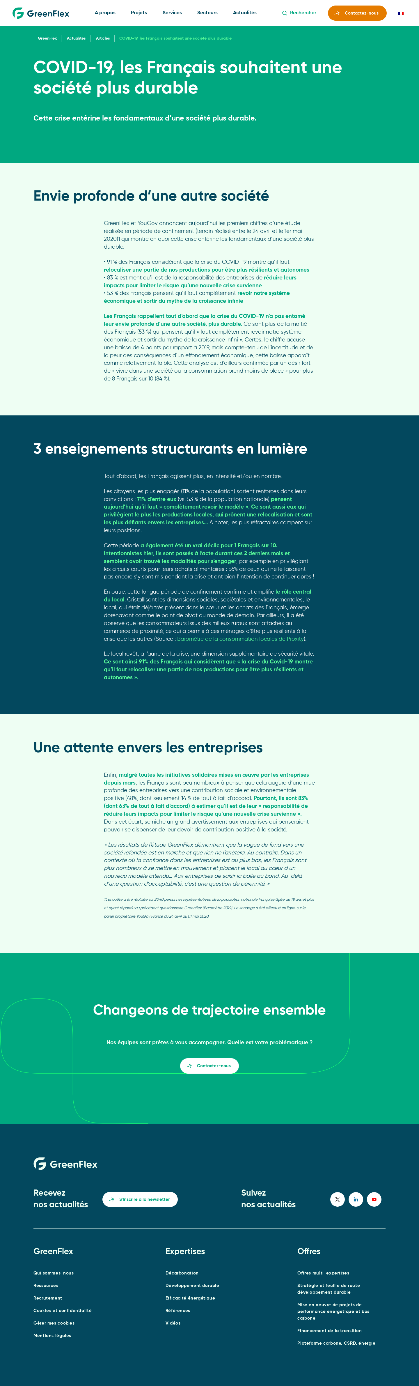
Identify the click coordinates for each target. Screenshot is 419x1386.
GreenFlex (47, 38)
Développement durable (192, 1286)
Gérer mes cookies (53, 1323)
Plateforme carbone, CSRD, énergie (336, 1343)
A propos (105, 12)
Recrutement (47, 1298)
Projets (139, 12)
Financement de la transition (329, 1331)
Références (178, 1311)
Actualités (245, 12)
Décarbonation (182, 1273)
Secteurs (207, 12)
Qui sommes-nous (53, 1273)
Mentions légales (52, 1336)
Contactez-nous (356, 14)
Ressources (45, 1286)
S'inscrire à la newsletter (139, 1200)
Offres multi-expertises (323, 1273)
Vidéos (173, 1323)
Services (172, 12)
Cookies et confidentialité (62, 1311)
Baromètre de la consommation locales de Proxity (240, 639)
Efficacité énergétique (190, 1298)
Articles (103, 38)
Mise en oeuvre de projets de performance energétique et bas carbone (333, 1311)
